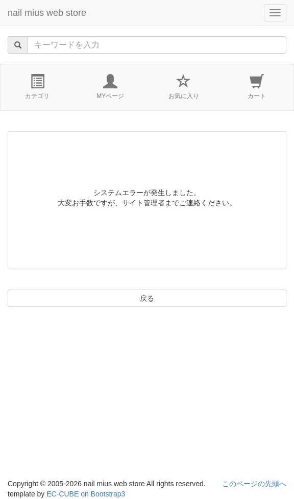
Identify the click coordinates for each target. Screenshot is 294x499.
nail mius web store (47, 13)
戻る (147, 298)
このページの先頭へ (254, 484)
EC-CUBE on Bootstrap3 (85, 494)
